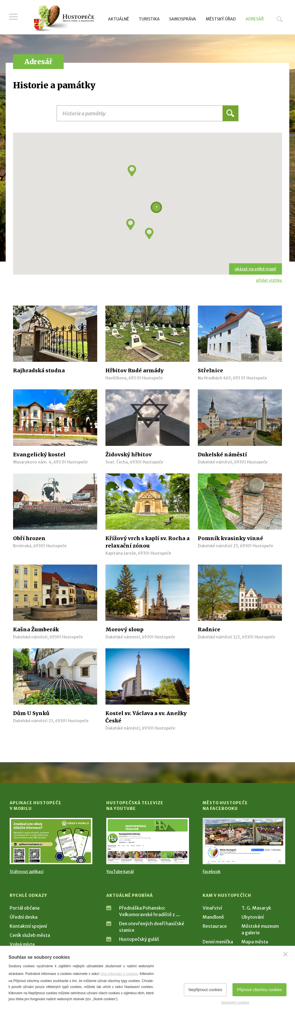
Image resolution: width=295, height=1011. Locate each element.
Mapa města (255, 942)
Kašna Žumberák (36, 629)
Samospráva (182, 19)
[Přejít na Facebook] (244, 841)
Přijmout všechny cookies (259, 989)
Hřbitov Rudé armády (134, 370)
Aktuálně (118, 19)
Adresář (255, 19)
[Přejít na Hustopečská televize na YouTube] (147, 841)
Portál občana (25, 908)
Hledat (279, 19)
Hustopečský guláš (139, 939)
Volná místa (22, 944)
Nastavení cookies (235, 1002)
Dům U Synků (31, 713)
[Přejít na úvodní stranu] (64, 18)
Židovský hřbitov (128, 454)
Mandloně (213, 917)
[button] (130, 224)
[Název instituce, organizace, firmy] (147, 113)
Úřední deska (24, 917)
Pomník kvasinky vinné (230, 538)
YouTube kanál (120, 871)
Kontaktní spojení (28, 926)
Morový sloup (124, 629)
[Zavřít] (285, 954)
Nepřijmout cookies (205, 989)
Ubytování (253, 917)
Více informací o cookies (119, 974)
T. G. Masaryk (256, 908)
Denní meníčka (218, 942)
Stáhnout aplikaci (26, 871)
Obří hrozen (29, 538)
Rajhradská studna (39, 370)
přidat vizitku (269, 280)
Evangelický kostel (39, 454)
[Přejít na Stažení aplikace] (51, 841)
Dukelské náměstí (222, 454)
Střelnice (210, 370)
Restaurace (215, 926)
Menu (14, 17)
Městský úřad (221, 19)
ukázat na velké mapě (255, 268)
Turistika (149, 19)
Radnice (209, 629)
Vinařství (212, 908)
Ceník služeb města (30, 935)
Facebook (212, 871)
